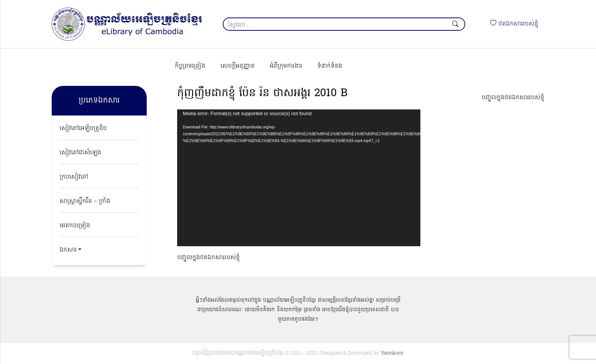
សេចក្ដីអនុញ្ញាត (237, 66)
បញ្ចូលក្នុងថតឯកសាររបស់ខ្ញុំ (513, 97)
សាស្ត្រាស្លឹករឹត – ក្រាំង (85, 201)
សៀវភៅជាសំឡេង (80, 152)
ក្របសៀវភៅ (74, 177)
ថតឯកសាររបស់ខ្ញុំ (514, 23)
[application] (298, 177)
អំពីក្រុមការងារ (286, 66)
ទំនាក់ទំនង (329, 66)
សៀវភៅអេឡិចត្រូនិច (83, 128)
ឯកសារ (68, 250)
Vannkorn (392, 353)
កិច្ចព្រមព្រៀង (190, 66)
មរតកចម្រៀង (75, 225)
